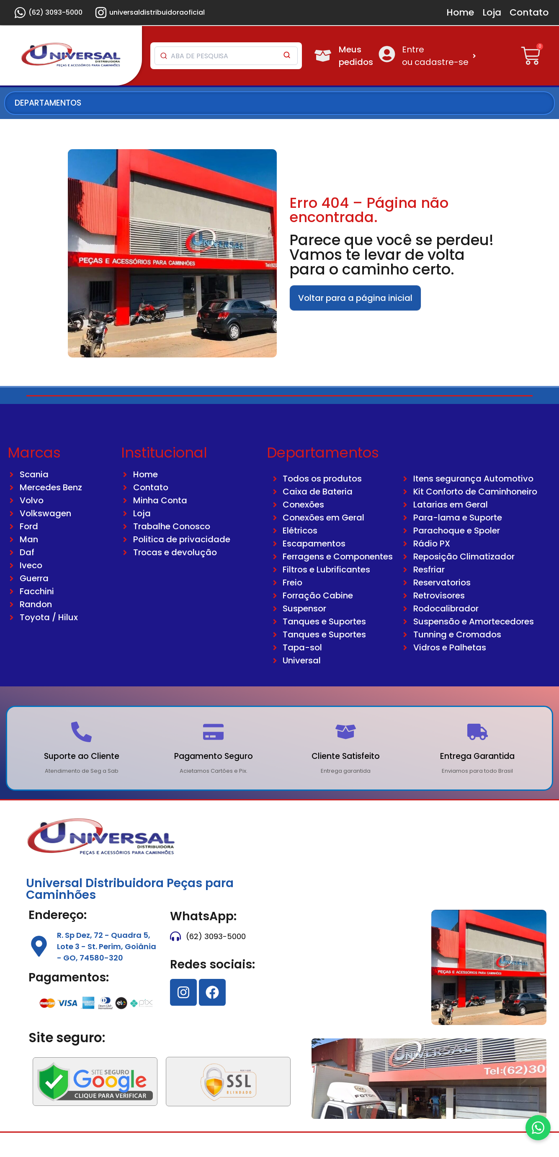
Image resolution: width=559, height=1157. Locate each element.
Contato (529, 12)
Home (460, 12)
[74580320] (367, 950)
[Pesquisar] (286, 56)
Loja (491, 12)
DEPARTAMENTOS (48, 103)
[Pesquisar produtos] (216, 56)
